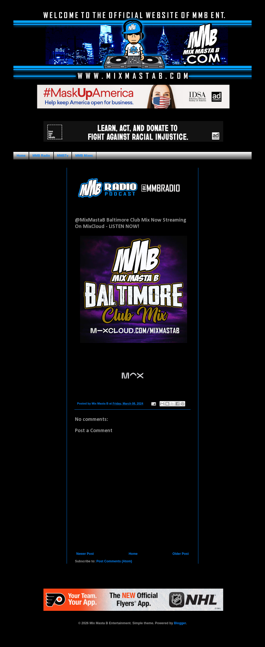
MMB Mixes (84, 156)
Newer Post (85, 554)
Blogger (180, 623)
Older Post (180, 554)
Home (21, 156)
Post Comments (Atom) (114, 561)
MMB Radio (41, 156)
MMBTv (63, 156)
